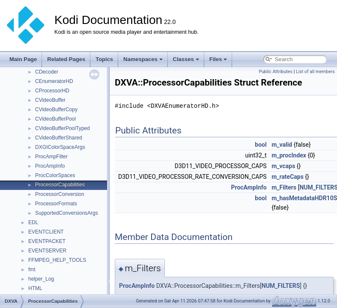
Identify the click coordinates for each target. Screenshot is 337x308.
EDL (33, 222)
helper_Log (41, 279)
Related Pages (66, 59)
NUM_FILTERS (281, 285)
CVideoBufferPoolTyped (62, 128)
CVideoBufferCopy (56, 110)
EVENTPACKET (47, 241)
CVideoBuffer (50, 100)
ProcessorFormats (56, 204)
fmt (32, 269)
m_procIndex (288, 155)
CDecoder (46, 72)
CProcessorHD (52, 91)
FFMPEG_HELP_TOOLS (57, 260)
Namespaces (143, 59)
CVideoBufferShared (58, 138)
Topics (104, 59)
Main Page (23, 59)
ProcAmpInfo (50, 166)
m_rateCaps (287, 176)
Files (218, 59)
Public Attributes (275, 71)
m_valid (281, 144)
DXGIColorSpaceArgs (60, 147)
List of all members (315, 71)
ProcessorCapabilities (60, 185)
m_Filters (283, 187)
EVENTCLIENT (46, 232)
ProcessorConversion (59, 194)
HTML (35, 288)
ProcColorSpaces (55, 175)
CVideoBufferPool (55, 119)
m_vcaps (283, 166)
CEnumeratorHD (54, 81)
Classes (186, 59)
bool (260, 144)
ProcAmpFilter (51, 157)
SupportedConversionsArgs (66, 213)
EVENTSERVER (47, 251)
